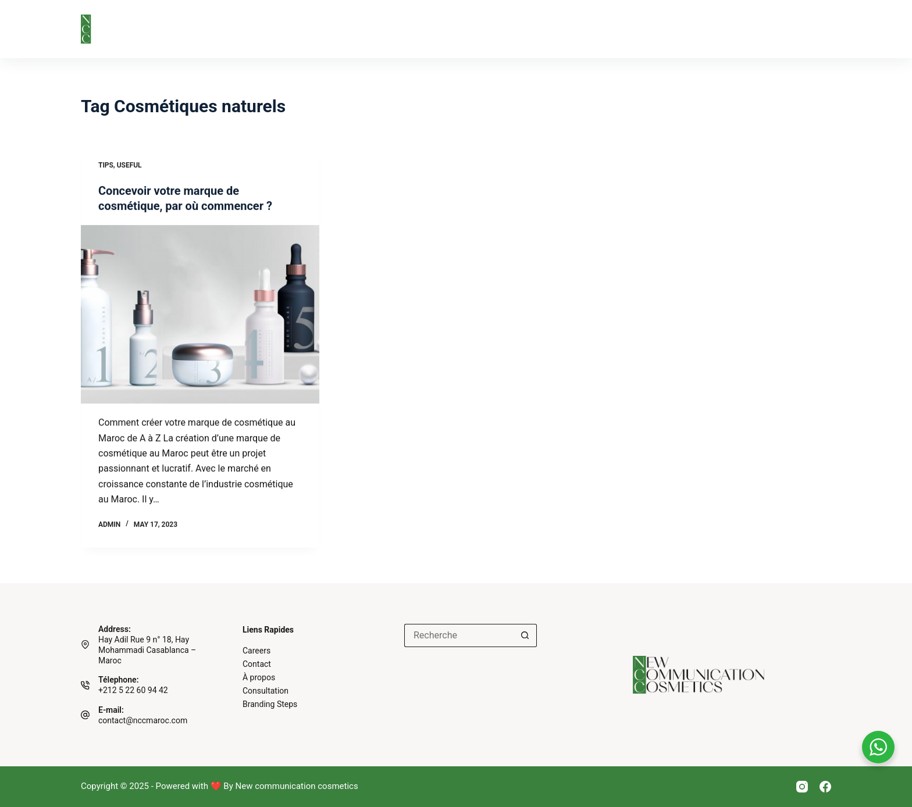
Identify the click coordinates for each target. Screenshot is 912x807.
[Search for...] (459, 635)
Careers (256, 650)
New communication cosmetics (297, 786)
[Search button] (525, 635)
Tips (105, 165)
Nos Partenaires (424, 29)
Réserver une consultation (744, 28)
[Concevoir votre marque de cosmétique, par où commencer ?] (200, 314)
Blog (505, 29)
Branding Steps (319, 29)
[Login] (826, 29)
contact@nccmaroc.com (142, 720)
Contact (569, 29)
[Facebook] (825, 786)
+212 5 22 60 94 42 (133, 690)
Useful (129, 165)
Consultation (265, 690)
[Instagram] (802, 786)
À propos (231, 29)
